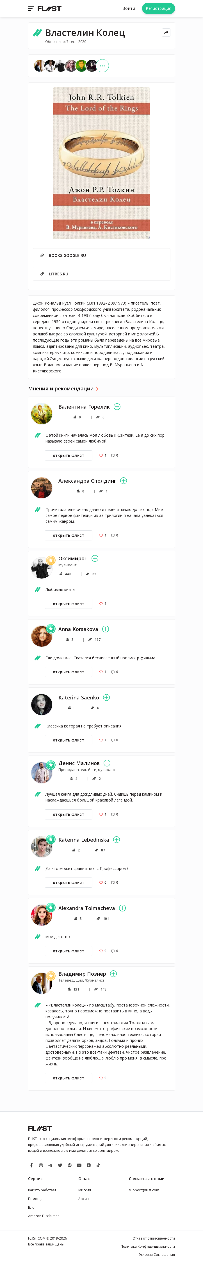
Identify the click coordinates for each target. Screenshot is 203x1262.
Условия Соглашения (157, 1254)
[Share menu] (166, 32)
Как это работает (42, 1190)
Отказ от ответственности (154, 1238)
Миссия (84, 1190)
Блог (32, 1207)
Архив (83, 1198)
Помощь (35, 1198)
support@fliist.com (144, 1190)
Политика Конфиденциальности (148, 1246)
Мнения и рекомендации (61, 389)
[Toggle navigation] (31, 8)
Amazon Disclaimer (43, 1215)
